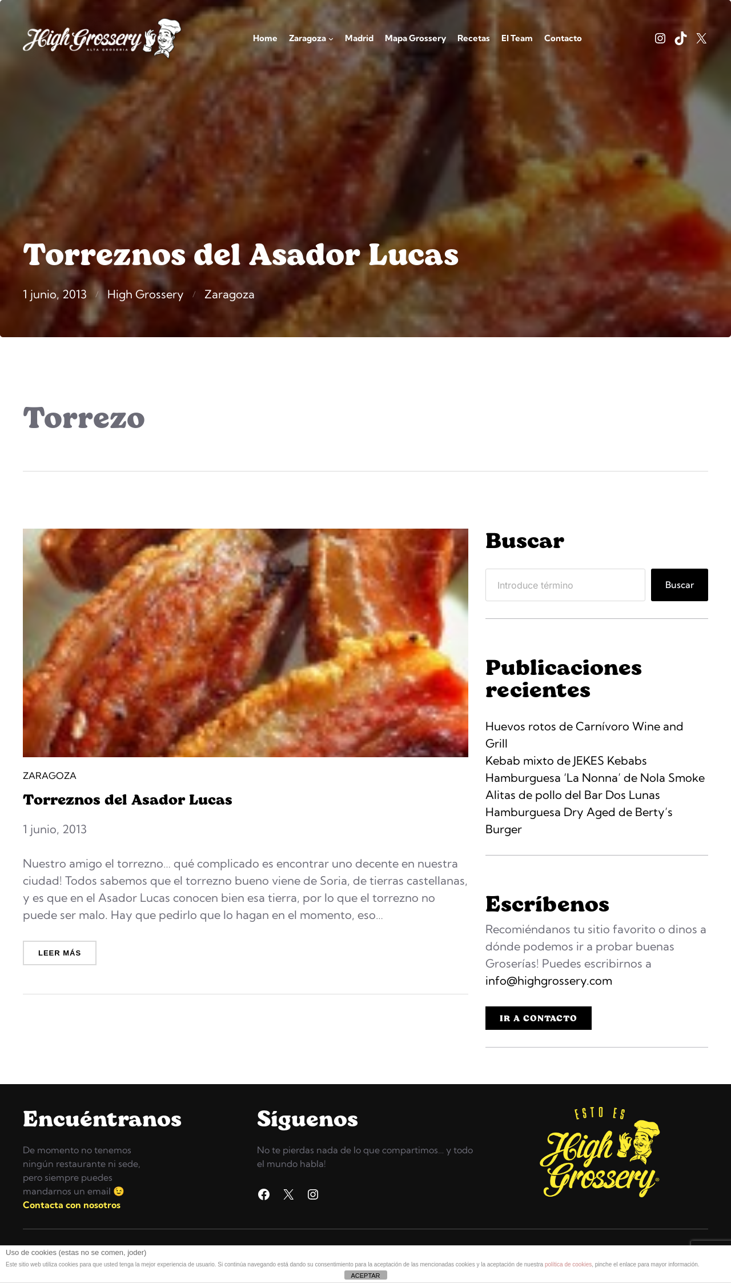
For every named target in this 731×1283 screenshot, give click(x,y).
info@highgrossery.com (548, 980)
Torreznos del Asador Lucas (127, 799)
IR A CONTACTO (538, 1018)
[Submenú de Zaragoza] (331, 38)
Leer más (62, 956)
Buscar (679, 584)
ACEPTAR (365, 1275)
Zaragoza (229, 294)
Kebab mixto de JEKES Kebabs (566, 760)
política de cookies (568, 1264)
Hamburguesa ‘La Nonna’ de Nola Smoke (595, 777)
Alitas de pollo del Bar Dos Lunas (572, 795)
